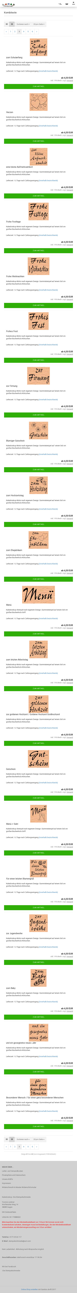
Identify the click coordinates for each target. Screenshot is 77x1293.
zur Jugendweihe (14, 933)
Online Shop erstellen (29, 1289)
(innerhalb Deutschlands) (48, 71)
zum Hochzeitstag (15, 495)
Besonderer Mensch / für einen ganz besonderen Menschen (35, 1097)
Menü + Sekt (12, 824)
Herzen (9, 112)
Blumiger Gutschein (15, 440)
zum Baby (11, 988)
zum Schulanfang (14, 57)
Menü (8, 605)
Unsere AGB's (7, 1179)
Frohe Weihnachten (15, 276)
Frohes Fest (12, 331)
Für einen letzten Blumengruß (20, 878)
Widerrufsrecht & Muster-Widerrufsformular (19, 1187)
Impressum (6, 1183)
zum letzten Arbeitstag (17, 659)
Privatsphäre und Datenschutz (13, 1175)
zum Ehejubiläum (14, 550)
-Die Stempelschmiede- (11, 1271)
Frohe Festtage (13, 221)
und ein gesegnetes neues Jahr (21, 1043)
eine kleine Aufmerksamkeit (19, 167)
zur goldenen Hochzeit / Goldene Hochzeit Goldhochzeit (33, 714)
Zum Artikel (38, 86)
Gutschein (11, 769)
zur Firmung (11, 386)
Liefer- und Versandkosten (12, 1171)
